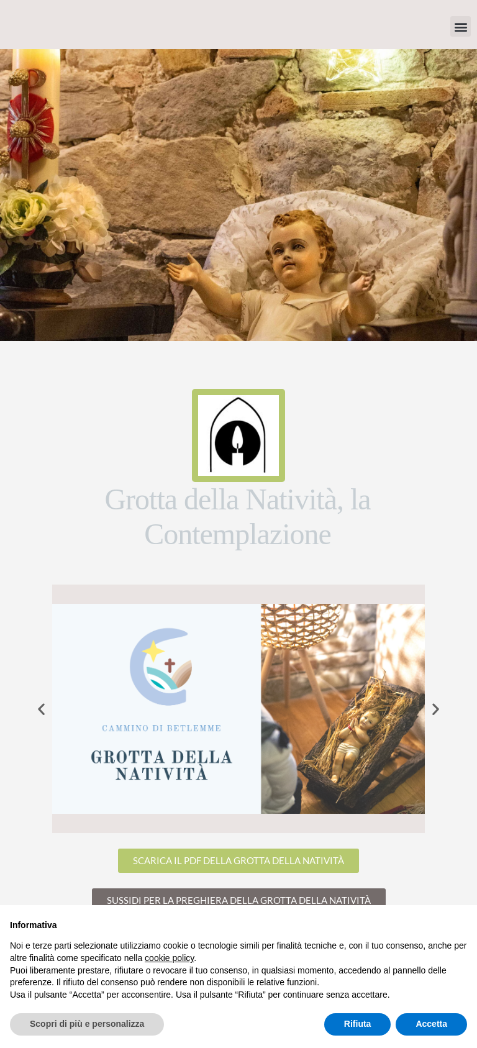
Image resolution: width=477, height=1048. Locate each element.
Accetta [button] (431, 1024)
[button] (460, 26)
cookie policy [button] (169, 958)
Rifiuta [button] (357, 1024)
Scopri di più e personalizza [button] (87, 1024)
